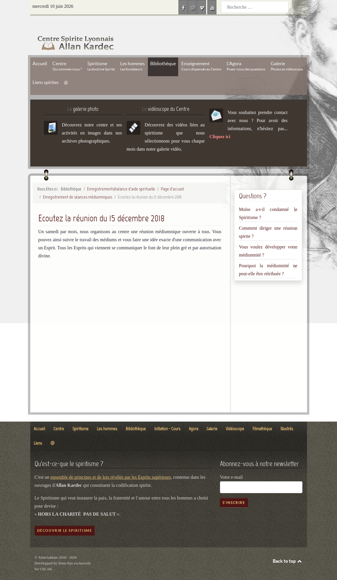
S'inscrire (234, 489)
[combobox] (255, 7)
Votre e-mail (231, 464)
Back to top (288, 548)
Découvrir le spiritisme (64, 517)
